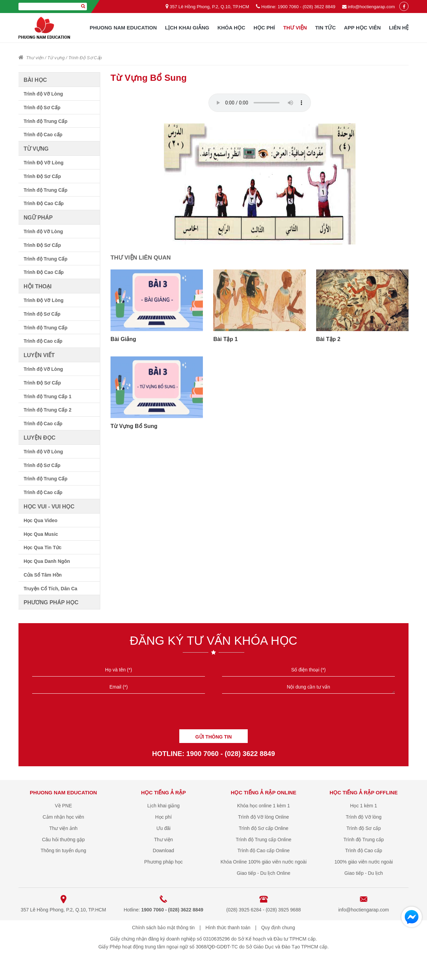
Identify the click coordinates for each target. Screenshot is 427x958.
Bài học (35, 80)
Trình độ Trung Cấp (45, 121)
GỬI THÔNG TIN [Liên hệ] (213, 737)
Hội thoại (38, 286)
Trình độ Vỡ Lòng (43, 94)
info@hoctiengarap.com (371, 6)
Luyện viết (39, 355)
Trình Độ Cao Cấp (44, 203)
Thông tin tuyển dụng (63, 850)
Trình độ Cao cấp (43, 134)
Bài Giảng (123, 339)
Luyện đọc (39, 438)
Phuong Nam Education (123, 27)
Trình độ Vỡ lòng (363, 817)
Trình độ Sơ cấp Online (263, 828)
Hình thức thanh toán (228, 927)
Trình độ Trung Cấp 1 (48, 396)
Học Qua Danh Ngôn (47, 561)
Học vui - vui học (49, 506)
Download (163, 850)
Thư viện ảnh (63, 828)
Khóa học (231, 27)
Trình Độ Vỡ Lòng (44, 162)
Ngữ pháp (38, 217)
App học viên (362, 27)
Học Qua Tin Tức (43, 547)
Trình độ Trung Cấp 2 (48, 410)
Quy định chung (278, 927)
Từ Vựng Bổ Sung (134, 426)
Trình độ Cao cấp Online (263, 850)
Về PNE (63, 805)
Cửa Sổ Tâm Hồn (43, 575)
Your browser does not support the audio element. (259, 102)
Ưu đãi (163, 828)
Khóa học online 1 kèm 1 (263, 805)
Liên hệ (399, 27)
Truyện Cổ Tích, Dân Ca (50, 588)
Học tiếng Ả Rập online (263, 792)
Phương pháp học (51, 602)
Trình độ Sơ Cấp (42, 107)
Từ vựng (56, 57)
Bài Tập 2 (328, 339)
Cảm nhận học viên (63, 817)
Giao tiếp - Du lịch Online (263, 873)
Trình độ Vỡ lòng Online (263, 817)
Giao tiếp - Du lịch (364, 873)
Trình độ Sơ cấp (363, 828)
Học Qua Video (40, 520)
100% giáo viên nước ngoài (363, 862)
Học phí (264, 27)
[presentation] (213, 713)
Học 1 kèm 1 (363, 805)
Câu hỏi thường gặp (63, 839)
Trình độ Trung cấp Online (264, 839)
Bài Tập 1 (225, 339)
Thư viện (295, 27)
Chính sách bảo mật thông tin (163, 927)
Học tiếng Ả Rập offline (363, 792)
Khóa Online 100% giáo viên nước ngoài (263, 862)
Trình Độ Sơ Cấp (85, 57)
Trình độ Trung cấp (364, 839)
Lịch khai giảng (187, 27)
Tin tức (325, 27)
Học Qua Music (41, 534)
